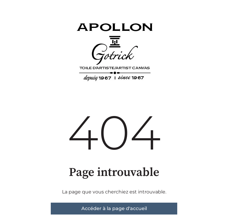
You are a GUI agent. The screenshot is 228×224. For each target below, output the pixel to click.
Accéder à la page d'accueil (114, 208)
